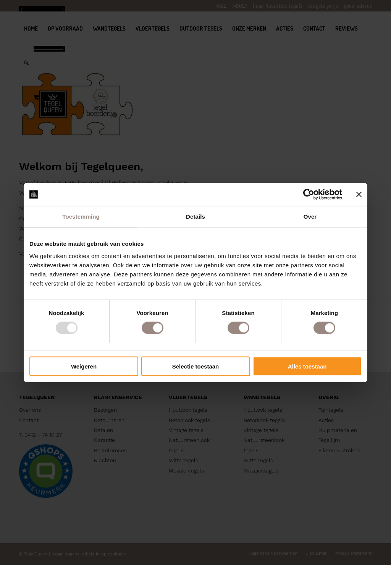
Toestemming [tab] (81, 216)
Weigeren (84, 366)
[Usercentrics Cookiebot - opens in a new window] (308, 194)
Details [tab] (195, 216)
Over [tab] (310, 216)
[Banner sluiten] (359, 194)
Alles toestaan (307, 366)
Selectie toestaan (195, 366)
